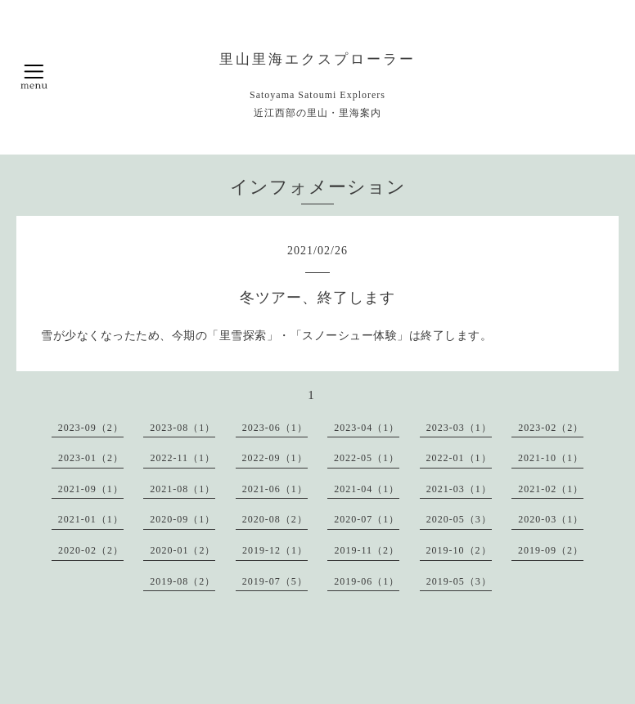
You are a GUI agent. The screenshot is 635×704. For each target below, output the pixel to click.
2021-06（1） (275, 489)
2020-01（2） (182, 550)
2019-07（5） (275, 581)
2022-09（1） (275, 458)
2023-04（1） (366, 427)
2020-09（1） (182, 519)
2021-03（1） (459, 489)
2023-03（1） (459, 427)
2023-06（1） (275, 427)
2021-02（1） (550, 489)
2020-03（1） (550, 519)
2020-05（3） (459, 519)
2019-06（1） (366, 581)
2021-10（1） (550, 458)
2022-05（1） (366, 458)
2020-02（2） (91, 550)
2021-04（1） (366, 489)
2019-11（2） (366, 550)
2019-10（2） (459, 550)
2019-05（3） (459, 581)
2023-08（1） (182, 427)
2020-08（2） (275, 519)
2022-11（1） (182, 458)
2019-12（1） (275, 550)
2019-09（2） (550, 550)
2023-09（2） (91, 427)
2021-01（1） (91, 519)
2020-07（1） (366, 519)
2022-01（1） (459, 458)
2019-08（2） (182, 581)
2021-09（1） (91, 489)
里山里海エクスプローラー (317, 59)
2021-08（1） (182, 489)
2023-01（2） (91, 458)
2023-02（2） (550, 427)
